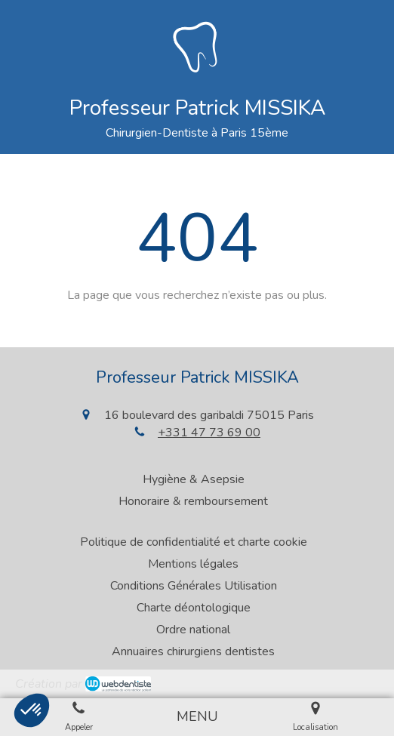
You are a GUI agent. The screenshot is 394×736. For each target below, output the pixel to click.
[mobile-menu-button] (197, 717)
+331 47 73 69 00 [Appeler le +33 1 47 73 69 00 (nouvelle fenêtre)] (209, 432)
